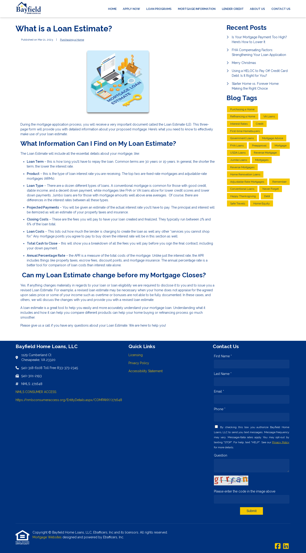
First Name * (223, 356)
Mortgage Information (197, 9)
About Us (257, 9)
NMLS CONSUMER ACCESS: (36, 392)
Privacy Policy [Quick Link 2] (138, 363)
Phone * (219, 409)
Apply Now (131, 9)
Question (220, 455)
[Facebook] (278, 546)
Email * (219, 391)
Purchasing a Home (72, 39)
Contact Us (280, 9)
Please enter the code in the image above (244, 491)
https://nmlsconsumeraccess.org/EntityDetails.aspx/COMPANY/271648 (69, 400)
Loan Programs (159, 9)
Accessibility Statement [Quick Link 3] (145, 371)
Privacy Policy (280, 442)
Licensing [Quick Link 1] (135, 355)
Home (112, 9)
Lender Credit (233, 9)
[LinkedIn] (286, 546)
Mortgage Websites (48, 537)
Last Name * (223, 374)
